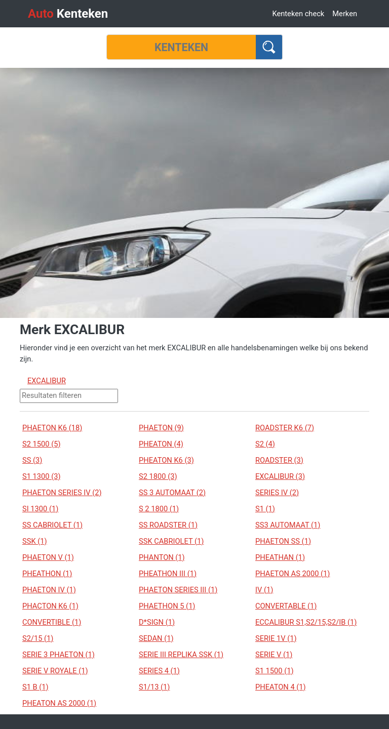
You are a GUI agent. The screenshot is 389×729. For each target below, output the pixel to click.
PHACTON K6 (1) (50, 606)
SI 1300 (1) (40, 508)
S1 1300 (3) (41, 476)
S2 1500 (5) (41, 444)
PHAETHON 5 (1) (167, 606)
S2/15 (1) (37, 638)
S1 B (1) (35, 687)
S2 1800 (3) (158, 476)
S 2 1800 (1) (159, 508)
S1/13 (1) (154, 687)
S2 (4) (265, 444)
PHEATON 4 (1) (280, 687)
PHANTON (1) (162, 557)
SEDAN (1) (156, 638)
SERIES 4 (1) (159, 670)
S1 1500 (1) (274, 670)
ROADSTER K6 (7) (284, 427)
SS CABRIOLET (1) (52, 525)
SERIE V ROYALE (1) (55, 670)
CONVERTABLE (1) (286, 606)
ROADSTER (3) (279, 460)
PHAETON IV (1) (49, 589)
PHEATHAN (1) (280, 557)
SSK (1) (34, 541)
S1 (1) (265, 508)
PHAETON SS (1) (283, 541)
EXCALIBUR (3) (280, 476)
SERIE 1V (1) (276, 638)
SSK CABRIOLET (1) (171, 541)
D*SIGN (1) (157, 622)
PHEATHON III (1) (168, 573)
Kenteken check (298, 13)
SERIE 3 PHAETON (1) (58, 654)
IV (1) (264, 589)
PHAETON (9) (161, 427)
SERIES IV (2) (277, 492)
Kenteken (68, 14)
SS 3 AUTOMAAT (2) (172, 492)
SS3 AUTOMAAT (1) (287, 525)
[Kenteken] (181, 47)
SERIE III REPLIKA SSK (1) (181, 654)
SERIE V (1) (273, 654)
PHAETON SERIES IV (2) (62, 492)
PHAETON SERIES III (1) (178, 589)
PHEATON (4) (161, 444)
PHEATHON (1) (47, 573)
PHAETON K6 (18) (52, 427)
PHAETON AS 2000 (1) (292, 573)
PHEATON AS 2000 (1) (59, 703)
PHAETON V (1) (48, 557)
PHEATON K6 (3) (166, 460)
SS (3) (32, 460)
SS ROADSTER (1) (168, 525)
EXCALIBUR (46, 380)
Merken (344, 13)
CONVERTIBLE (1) (51, 622)
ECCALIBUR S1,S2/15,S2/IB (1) (306, 622)
